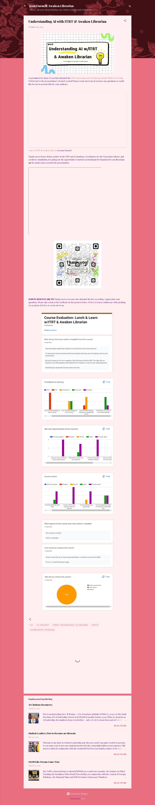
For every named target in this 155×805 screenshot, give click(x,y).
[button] (125, 21)
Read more (120, 725)
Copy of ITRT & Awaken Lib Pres (42, 150)
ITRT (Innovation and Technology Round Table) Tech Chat (97, 78)
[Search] (129, 6)
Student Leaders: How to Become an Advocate (52, 733)
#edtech (94, 625)
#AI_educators (42, 625)
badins (83, 799)
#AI (31, 625)
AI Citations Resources (40, 704)
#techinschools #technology (42, 629)
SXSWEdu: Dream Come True (44, 761)
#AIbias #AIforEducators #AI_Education (70, 625)
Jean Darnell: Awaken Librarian (51, 6)
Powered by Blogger (77, 793)
